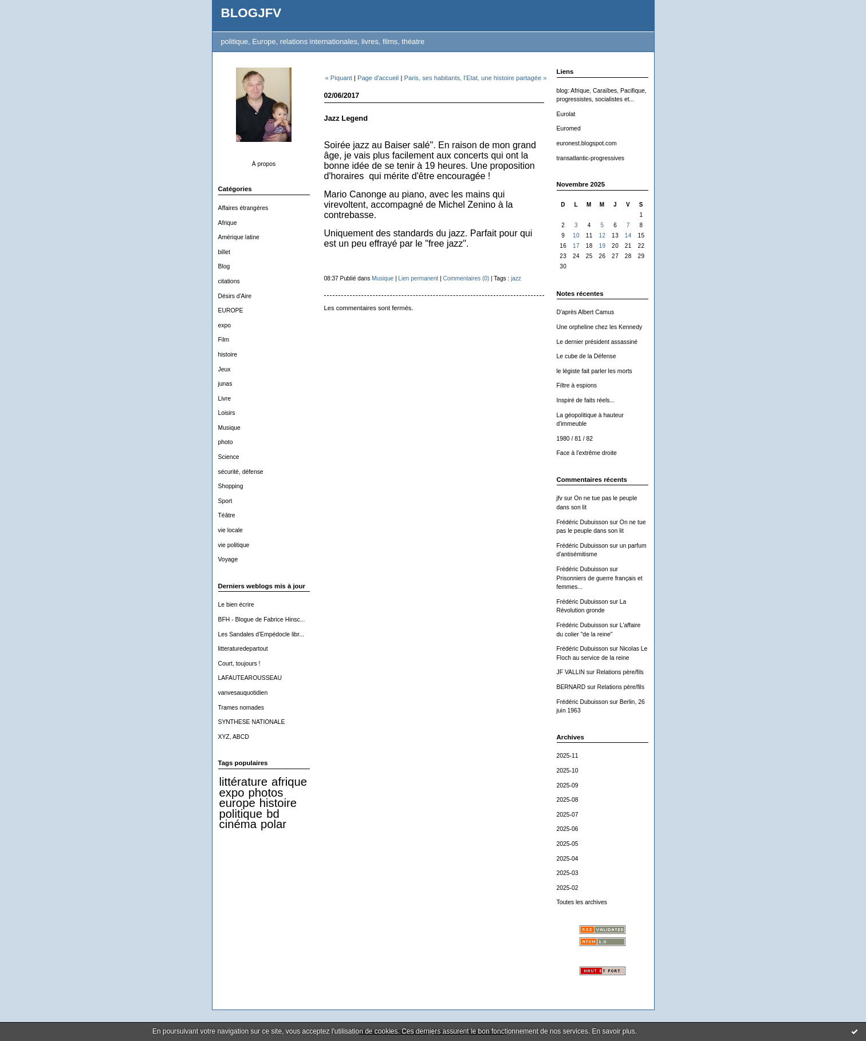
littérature (243, 781)
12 (602, 235)
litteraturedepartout (243, 649)
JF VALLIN (571, 672)
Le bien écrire (236, 604)
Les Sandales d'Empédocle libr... (261, 634)
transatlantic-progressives (590, 158)
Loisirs (226, 413)
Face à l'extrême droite (587, 453)
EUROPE (230, 310)
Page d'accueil (378, 77)
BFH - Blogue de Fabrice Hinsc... (261, 619)
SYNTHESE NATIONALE (251, 722)
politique (241, 814)
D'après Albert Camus (586, 312)
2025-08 (567, 800)
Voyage (228, 559)
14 (628, 235)
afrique (289, 781)
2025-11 (567, 756)
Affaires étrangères (243, 208)
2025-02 (567, 888)
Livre (224, 398)
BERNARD (571, 687)
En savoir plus (613, 1031)
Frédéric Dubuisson (582, 522)
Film (224, 340)
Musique (229, 428)
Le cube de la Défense (586, 356)
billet (224, 252)
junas (225, 384)
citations (229, 281)
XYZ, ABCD (233, 737)
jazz (516, 278)
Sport (225, 501)
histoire (228, 354)
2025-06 (567, 829)
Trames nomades (241, 707)
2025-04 (567, 859)
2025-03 (567, 873)
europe (237, 803)
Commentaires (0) (466, 278)
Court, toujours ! (239, 663)
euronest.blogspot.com (587, 143)
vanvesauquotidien (243, 693)
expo (224, 325)
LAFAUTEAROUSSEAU (250, 678)
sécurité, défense (240, 472)
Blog (224, 266)
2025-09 (567, 785)
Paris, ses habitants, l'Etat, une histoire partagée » (475, 77)
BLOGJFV (251, 13)
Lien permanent (418, 278)
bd (273, 814)
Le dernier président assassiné (597, 342)
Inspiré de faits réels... (586, 400)
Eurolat (566, 114)
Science (228, 457)
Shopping (230, 486)
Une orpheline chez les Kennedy (600, 327)
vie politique (234, 545)
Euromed (569, 128)
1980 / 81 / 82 (575, 439)
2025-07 (567, 815)
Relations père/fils (620, 672)
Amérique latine (238, 237)
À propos (264, 164)
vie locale (230, 530)
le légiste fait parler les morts (594, 371)
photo (225, 442)
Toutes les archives (582, 902)
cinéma (238, 824)
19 (602, 246)
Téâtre (226, 515)
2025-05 (567, 844)
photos (266, 792)
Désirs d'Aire (235, 296)
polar (273, 824)
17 (576, 246)
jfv (559, 498)
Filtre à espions (577, 385)
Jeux (224, 369)
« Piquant (338, 77)
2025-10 (567, 770)
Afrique (227, 223)
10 (576, 235)
